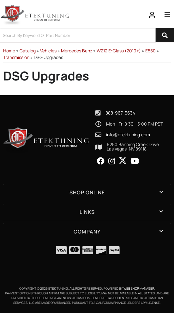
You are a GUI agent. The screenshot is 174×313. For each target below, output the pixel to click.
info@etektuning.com (128, 135)
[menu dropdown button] (167, 14)
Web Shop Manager (138, 288)
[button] (87, 35)
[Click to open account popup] (152, 14)
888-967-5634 (120, 113)
